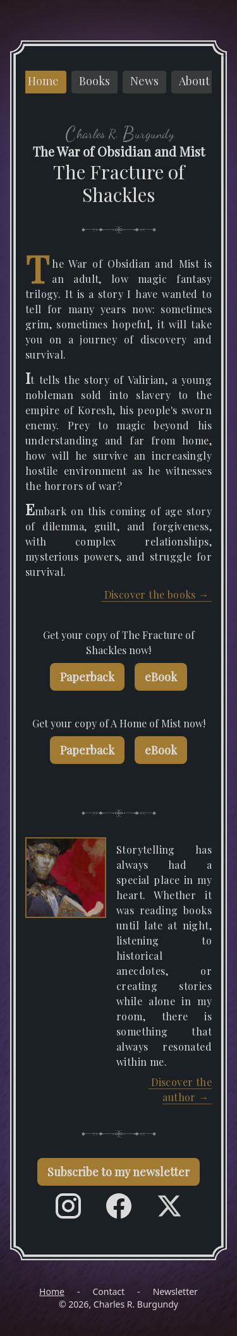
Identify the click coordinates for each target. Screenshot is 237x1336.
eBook (161, 676)
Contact (108, 1291)
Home (43, 80)
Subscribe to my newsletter (118, 1171)
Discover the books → (156, 594)
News (144, 80)
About (194, 80)
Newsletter (175, 1291)
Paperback (87, 676)
